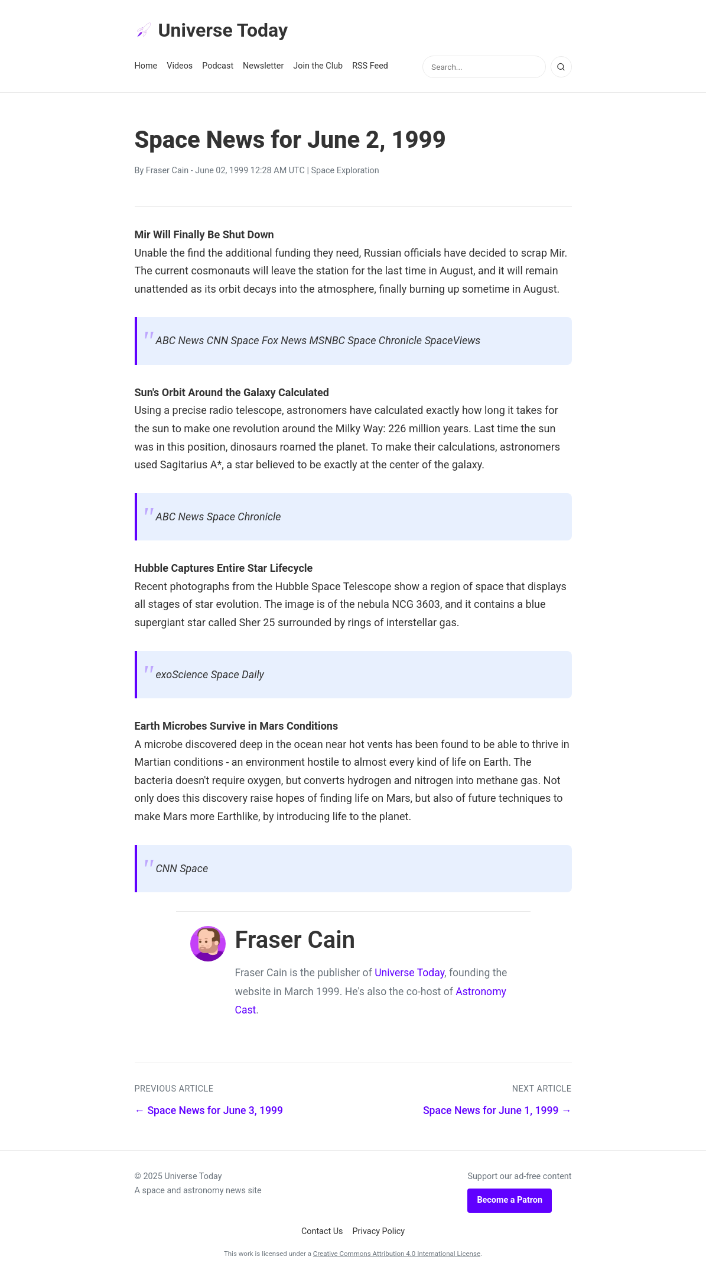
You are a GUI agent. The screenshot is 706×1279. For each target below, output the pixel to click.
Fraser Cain (167, 171)
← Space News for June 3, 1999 (209, 1110)
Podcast (217, 66)
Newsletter (263, 66)
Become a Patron (509, 1200)
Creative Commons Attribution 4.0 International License (396, 1253)
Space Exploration (345, 171)
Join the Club (318, 66)
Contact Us (322, 1231)
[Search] (561, 66)
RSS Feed (370, 66)
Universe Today (211, 30)
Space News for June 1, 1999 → (497, 1110)
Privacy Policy (379, 1231)
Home (146, 66)
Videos (180, 66)
